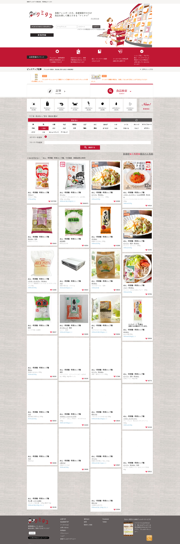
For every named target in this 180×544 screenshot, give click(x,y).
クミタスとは (95, 18)
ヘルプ (62, 536)
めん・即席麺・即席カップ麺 (38, 192)
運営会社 (86, 519)
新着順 (126, 154)
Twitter (105, 522)
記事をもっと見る (147, 69)
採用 (85, 522)
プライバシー (64, 533)
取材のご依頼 (88, 525)
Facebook (106, 519)
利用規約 (63, 530)
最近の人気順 (145, 154)
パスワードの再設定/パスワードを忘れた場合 (91, 29)
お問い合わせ (64, 527)
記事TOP (63, 519)
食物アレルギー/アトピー (68, 539)
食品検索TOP (64, 522)
